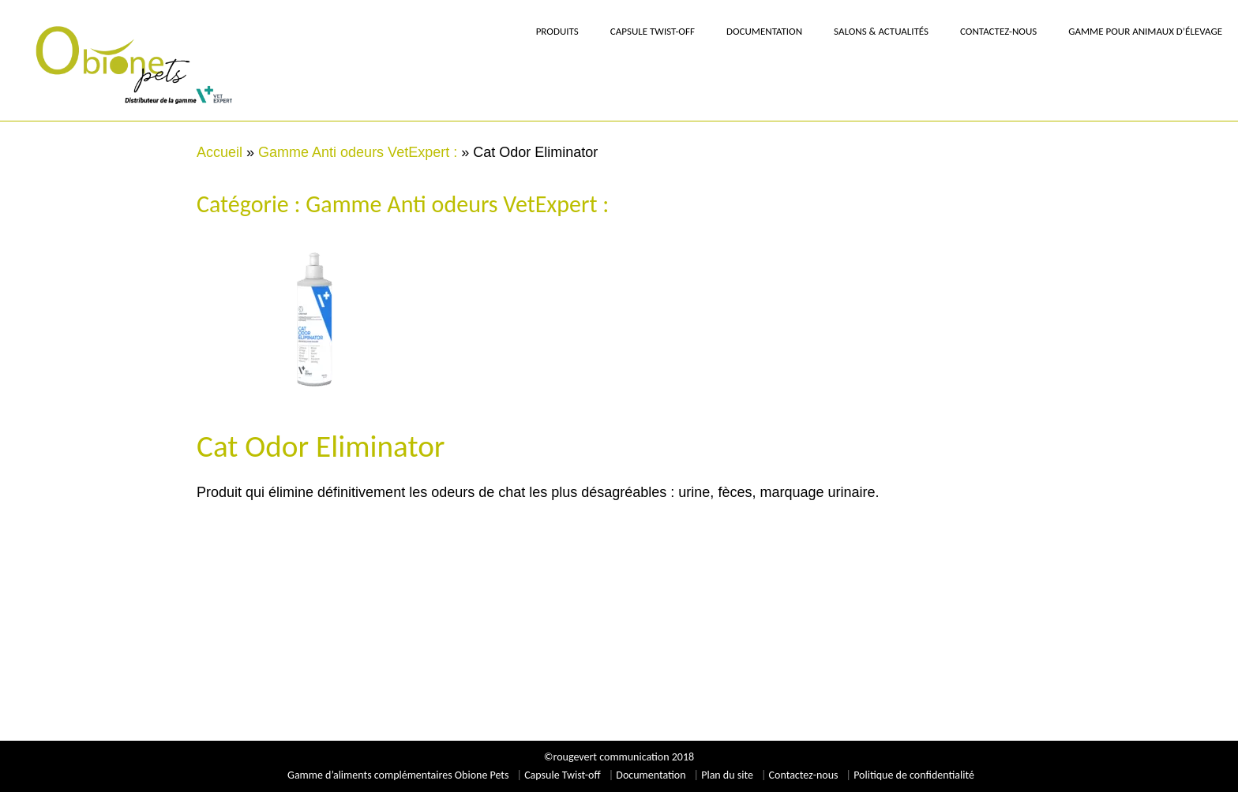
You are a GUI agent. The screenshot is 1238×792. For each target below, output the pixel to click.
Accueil (219, 152)
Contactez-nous (803, 775)
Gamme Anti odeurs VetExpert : (357, 152)
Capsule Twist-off (562, 775)
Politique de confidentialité (913, 775)
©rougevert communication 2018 (619, 757)
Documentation (650, 775)
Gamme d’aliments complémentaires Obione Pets (397, 775)
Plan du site (727, 775)
